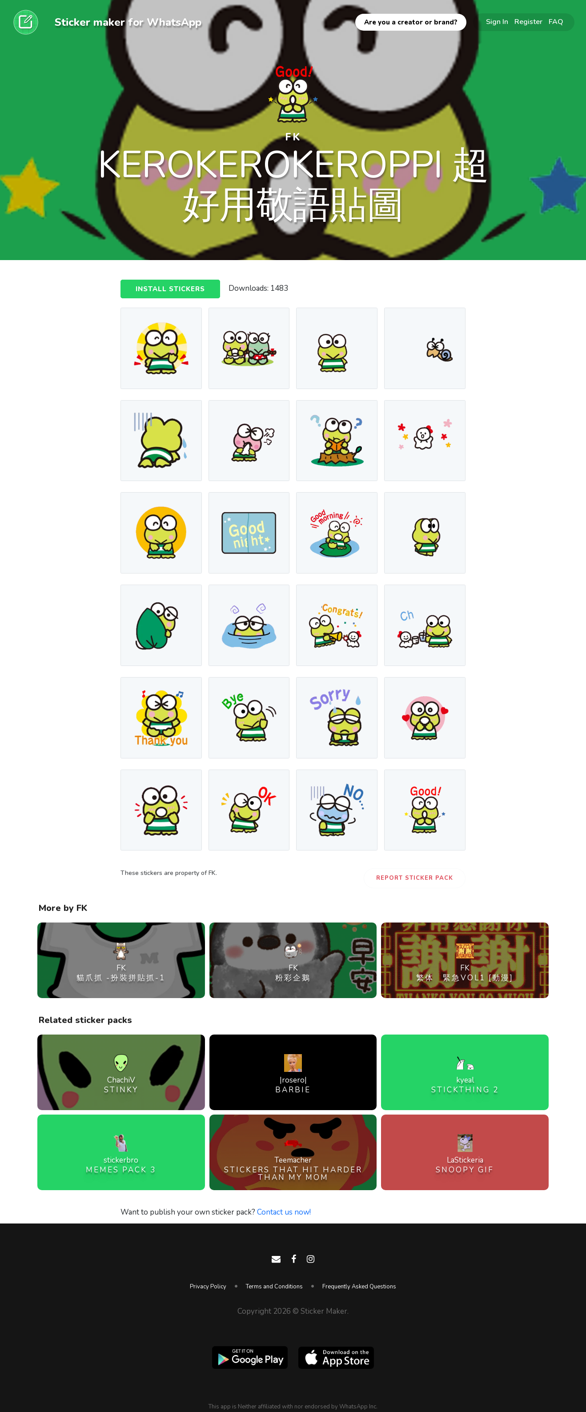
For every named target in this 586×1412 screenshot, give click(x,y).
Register (528, 22)
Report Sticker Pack (414, 878)
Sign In (497, 22)
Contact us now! (284, 1212)
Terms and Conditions (274, 1287)
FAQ (556, 22)
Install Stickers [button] (170, 289)
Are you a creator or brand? (411, 22)
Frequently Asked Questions (359, 1287)
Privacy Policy (208, 1287)
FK (293, 137)
